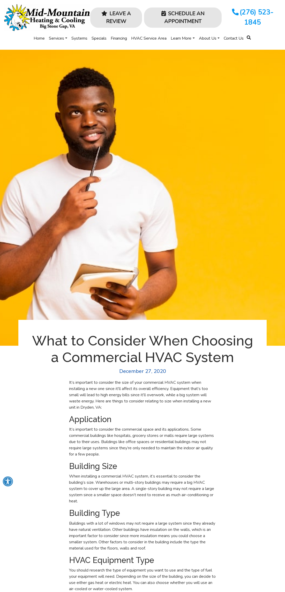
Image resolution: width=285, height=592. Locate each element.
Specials (99, 38)
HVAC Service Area (149, 38)
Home (39, 38)
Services (56, 38)
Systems (79, 38)
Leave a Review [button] (116, 17)
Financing (119, 38)
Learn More (181, 38)
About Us (207, 38)
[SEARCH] (249, 35)
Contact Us (234, 38)
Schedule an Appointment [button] (182, 17)
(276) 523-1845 (252, 17)
